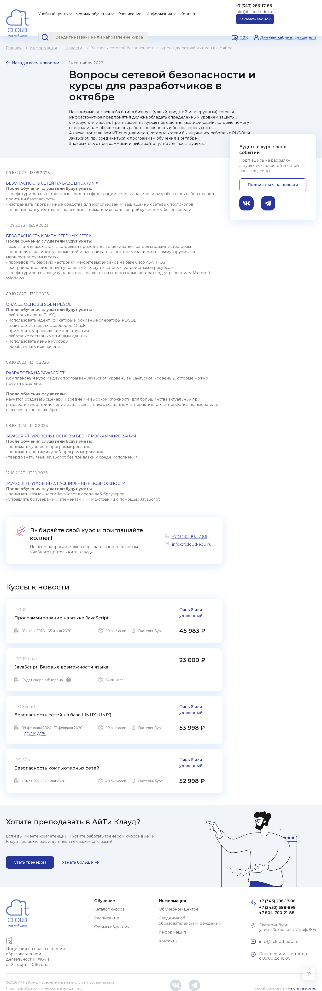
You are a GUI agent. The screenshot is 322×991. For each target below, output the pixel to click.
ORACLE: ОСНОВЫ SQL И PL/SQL (38, 304)
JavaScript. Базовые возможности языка (61, 667)
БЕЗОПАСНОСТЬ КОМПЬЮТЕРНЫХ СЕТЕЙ (49, 236)
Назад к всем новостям (35, 63)
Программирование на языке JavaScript (61, 618)
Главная (14, 48)
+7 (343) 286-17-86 (254, 6)
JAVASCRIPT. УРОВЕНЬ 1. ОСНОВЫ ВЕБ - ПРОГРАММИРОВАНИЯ (71, 436)
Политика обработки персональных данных (44, 988)
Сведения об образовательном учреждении (190, 921)
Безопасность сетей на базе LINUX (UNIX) (62, 715)
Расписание (129, 13)
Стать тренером (30, 862)
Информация (159, 13)
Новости (73, 48)
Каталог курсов (109, 909)
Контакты (189, 13)
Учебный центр (53, 13)
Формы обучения (93, 13)
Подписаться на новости (273, 184)
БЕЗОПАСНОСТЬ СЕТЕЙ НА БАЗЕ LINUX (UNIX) (53, 183)
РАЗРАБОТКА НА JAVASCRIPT (35, 373)
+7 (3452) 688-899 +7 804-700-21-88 (277, 910)
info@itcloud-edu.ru (254, 11)
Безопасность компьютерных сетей (57, 768)
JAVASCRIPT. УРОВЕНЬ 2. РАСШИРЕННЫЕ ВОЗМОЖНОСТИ (65, 483)
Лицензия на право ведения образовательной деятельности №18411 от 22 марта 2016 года (35, 956)
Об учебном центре (179, 909)
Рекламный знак (302, 988)
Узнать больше (77, 862)
